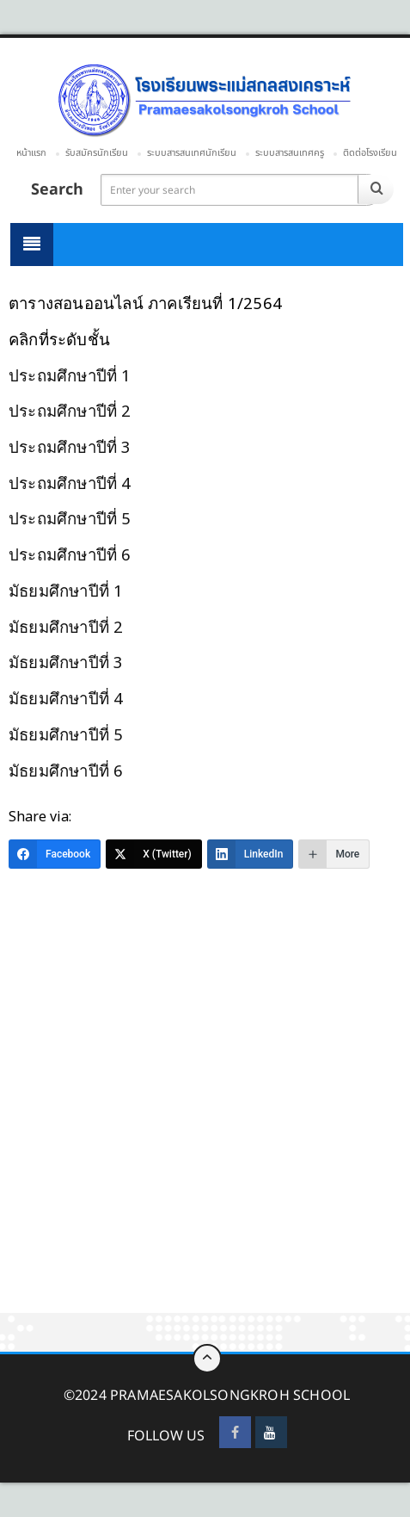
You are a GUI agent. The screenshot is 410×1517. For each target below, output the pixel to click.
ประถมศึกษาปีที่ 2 (70, 410)
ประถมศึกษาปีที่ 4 (70, 482)
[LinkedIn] (250, 854)
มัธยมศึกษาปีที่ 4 (66, 698)
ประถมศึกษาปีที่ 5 (70, 518)
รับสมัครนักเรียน (96, 153)
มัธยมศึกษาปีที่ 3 (66, 661)
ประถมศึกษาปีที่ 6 (70, 554)
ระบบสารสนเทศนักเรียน (191, 153)
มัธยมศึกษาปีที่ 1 (66, 590)
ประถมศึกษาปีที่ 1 (70, 375)
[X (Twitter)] (154, 854)
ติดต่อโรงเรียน (370, 153)
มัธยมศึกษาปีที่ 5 (66, 734)
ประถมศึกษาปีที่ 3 (70, 446)
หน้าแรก (31, 153)
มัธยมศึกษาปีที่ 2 (66, 626)
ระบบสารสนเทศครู (289, 153)
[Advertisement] (205, 1100)
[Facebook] (55, 854)
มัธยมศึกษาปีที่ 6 (66, 770)
